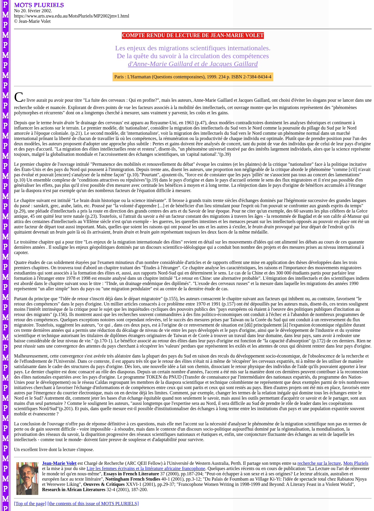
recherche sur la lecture (319, 463)
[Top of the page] (30, 503)
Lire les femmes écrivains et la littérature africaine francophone (145, 468)
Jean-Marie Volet (59, 463)
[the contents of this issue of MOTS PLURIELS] (92, 503)
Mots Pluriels (355, 463)
